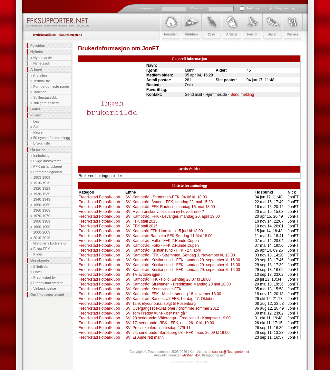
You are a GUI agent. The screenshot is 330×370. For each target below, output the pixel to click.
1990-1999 (41, 227)
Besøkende (39, 260)
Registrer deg (285, 8)
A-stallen (40, 75)
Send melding (242, 94)
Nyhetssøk (41, 63)
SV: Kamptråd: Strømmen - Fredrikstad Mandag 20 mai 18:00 (178, 284)
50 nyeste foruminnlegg (51, 138)
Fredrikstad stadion (48, 283)
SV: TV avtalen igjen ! (143, 274)
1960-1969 (41, 210)
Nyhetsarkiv (42, 58)
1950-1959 (41, 205)
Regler (38, 132)
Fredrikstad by (44, 277)
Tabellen (39, 92)
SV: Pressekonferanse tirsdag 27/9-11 (157, 327)
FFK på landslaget (47, 166)
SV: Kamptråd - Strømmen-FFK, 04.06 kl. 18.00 (166, 197)
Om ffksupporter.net (47, 294)
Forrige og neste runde (51, 86)
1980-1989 (41, 221)
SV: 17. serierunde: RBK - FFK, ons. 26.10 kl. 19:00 (169, 323)
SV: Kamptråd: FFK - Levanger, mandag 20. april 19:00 (172, 216)
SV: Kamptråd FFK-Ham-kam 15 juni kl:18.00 (164, 231)
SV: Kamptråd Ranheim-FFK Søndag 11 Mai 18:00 (168, 236)
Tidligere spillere (46, 103)
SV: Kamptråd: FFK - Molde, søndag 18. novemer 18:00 (173, 294)
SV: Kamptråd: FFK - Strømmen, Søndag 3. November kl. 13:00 (180, 255)
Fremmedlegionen (47, 172)
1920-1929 (41, 188)
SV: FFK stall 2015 (141, 221)
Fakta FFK (41, 249)
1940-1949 (41, 199)
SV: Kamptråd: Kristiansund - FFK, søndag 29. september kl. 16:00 (182, 260)
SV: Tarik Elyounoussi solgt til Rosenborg (160, 303)
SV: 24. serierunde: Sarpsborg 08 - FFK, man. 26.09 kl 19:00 (177, 332)
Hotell (37, 272)
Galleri (35, 109)
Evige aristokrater (47, 161)
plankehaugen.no (70, 34)
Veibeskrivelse (44, 288)
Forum (35, 115)
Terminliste (41, 81)
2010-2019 (41, 238)
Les (36, 121)
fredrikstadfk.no (44, 34)
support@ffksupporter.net (230, 352)
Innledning (41, 155)
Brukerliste (41, 143)
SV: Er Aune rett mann (144, 337)
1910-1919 (41, 183)
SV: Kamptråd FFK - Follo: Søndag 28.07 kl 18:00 (167, 279)
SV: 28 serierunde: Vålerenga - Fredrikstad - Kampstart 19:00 (177, 318)
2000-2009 (41, 232)
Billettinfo (40, 266)
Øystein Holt (191, 355)
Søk (36, 127)
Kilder (37, 254)
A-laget (36, 69)
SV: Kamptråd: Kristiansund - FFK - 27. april (163, 250)
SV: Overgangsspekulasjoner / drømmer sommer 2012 (172, 308)
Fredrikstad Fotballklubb (99, 197)
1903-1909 (41, 177)
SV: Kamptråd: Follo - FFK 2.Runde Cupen (162, 240)
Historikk (37, 149)
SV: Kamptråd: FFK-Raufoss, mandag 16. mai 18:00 (170, 207)
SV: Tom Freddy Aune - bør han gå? (156, 313)
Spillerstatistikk (45, 97)
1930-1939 (41, 194)
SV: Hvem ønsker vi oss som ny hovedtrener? (164, 211)
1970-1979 (41, 216)
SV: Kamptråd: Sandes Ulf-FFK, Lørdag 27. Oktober (170, 298)
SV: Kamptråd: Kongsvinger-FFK (153, 289)
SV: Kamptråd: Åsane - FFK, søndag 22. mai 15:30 (169, 202)
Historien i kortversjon (50, 243)
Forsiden (37, 45)
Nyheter (37, 52)
